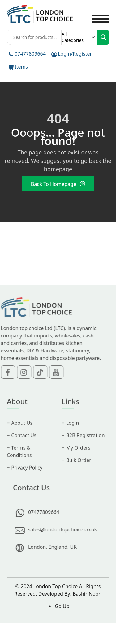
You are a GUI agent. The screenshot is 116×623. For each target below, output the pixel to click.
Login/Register (75, 53)
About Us (21, 428)
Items (21, 66)
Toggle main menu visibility (100, 15)
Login (72, 428)
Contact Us (23, 441)
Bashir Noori (87, 593)
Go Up (58, 606)
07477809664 (30, 53)
